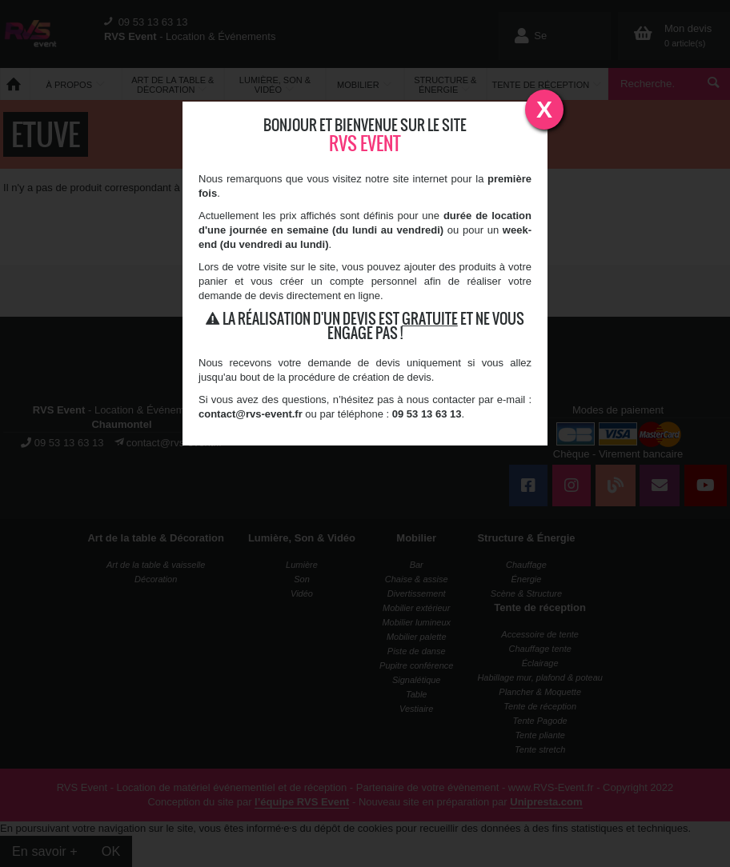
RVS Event (365, 143)
